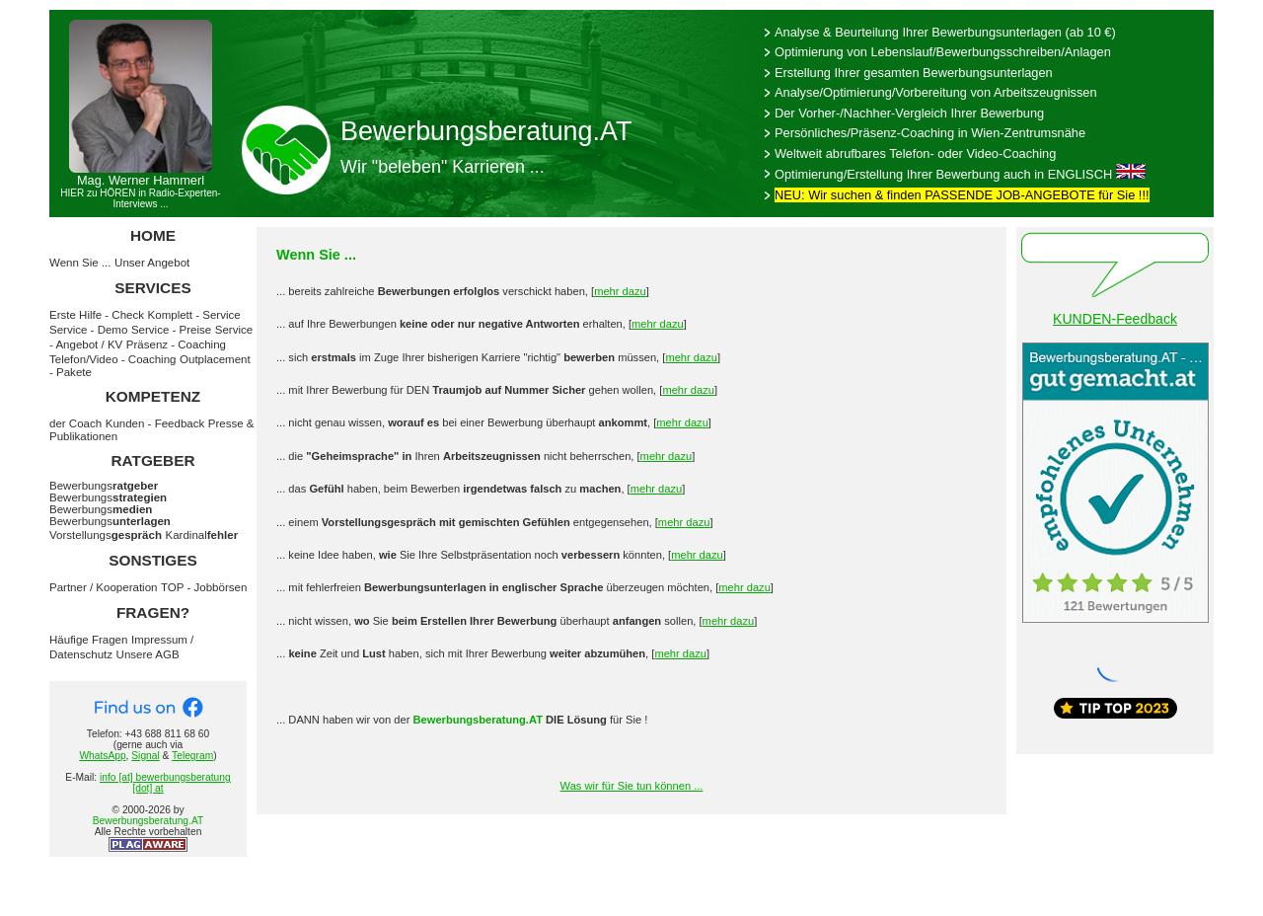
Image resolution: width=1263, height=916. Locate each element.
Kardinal (202, 535)
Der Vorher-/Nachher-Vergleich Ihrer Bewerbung (909, 113)
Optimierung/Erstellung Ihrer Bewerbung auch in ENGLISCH (943, 174)
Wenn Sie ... (80, 262)
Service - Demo (88, 330)
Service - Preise (171, 330)
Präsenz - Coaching (176, 344)
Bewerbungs (103, 486)
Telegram (192, 755)
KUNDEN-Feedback (1115, 319)
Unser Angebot (151, 262)
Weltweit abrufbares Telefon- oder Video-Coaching (915, 153)
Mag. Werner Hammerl (140, 180)
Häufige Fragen (88, 640)
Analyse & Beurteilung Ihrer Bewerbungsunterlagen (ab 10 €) (945, 32)
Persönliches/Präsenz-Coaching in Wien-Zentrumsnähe (930, 132)
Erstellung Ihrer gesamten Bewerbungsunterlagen (914, 72)
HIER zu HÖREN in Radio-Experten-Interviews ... (140, 198)
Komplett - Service (194, 315)
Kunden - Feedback (155, 423)
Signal (145, 755)
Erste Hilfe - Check (96, 315)
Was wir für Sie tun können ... (632, 786)
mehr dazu (620, 291)
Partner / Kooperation (103, 587)
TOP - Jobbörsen (204, 587)
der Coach (75, 423)
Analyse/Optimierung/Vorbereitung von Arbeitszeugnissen (936, 92)
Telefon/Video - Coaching (112, 359)
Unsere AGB (148, 654)
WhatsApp (102, 755)
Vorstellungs (105, 535)
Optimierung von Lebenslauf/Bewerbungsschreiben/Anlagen (943, 51)
